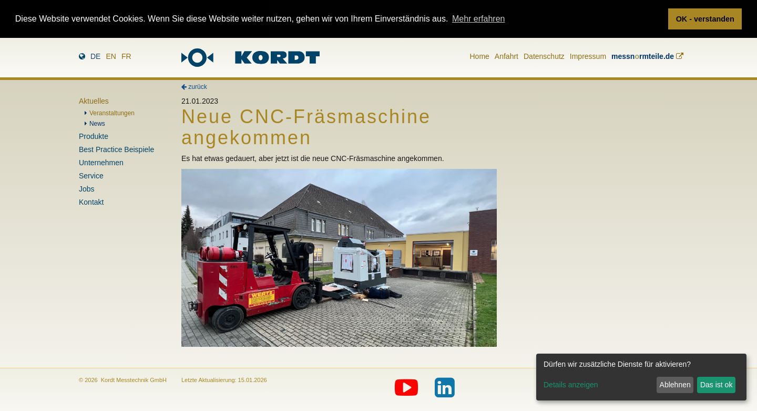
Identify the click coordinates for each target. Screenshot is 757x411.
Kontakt (91, 201)
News (97, 123)
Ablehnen (675, 384)
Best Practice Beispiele (116, 149)
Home (479, 55)
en (111, 55)
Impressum (588, 55)
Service (91, 175)
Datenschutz (544, 55)
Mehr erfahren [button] (478, 18)
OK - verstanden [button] (705, 19)
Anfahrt (506, 55)
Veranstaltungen (112, 112)
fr (126, 55)
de (95, 55)
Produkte (93, 136)
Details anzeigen (571, 384)
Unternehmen (101, 162)
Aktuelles (94, 100)
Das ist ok (716, 384)
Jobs (87, 188)
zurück (194, 86)
